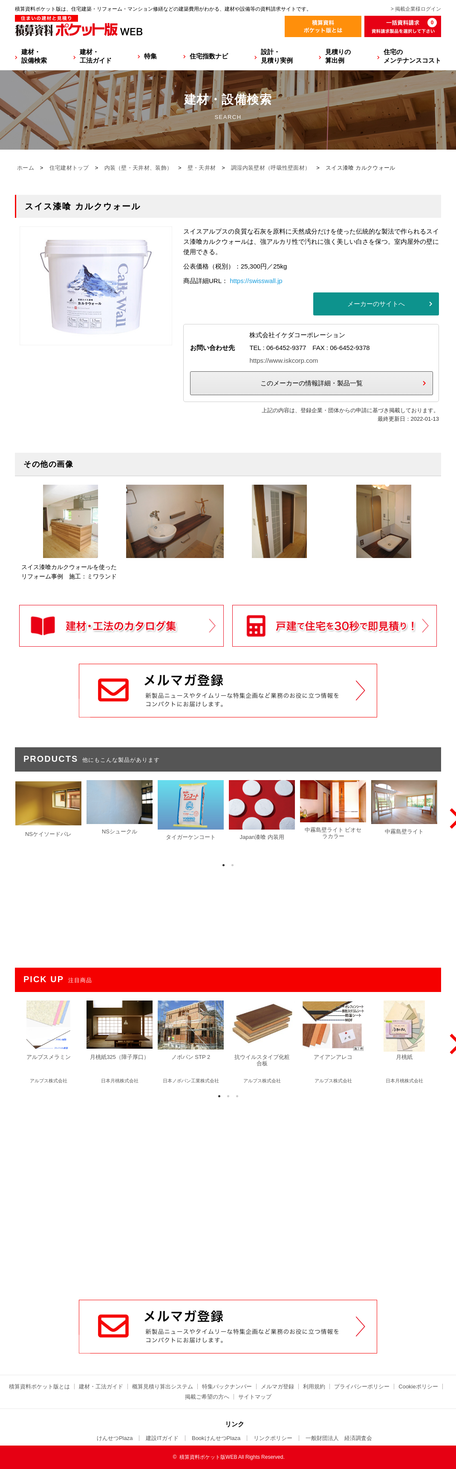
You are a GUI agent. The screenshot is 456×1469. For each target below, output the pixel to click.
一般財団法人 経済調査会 (339, 1438)
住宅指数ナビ (209, 56)
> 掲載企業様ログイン (416, 9)
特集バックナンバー (227, 1386)
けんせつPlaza (115, 1438)
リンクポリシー (273, 1438)
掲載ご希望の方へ (207, 1397)
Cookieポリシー (418, 1386)
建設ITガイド (162, 1438)
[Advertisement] (228, 1194)
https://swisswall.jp (256, 280)
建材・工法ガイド (96, 56)
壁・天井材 (202, 168)
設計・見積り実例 (277, 56)
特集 (150, 56)
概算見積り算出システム (162, 1386)
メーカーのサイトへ (376, 303)
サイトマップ (254, 1397)
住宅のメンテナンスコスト (412, 56)
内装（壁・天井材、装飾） (138, 168)
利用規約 (314, 1386)
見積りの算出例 (338, 56)
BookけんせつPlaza (216, 1438)
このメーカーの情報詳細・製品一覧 (311, 383)
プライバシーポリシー (362, 1386)
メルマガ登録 (277, 1386)
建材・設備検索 (34, 56)
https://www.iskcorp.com (283, 360)
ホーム (25, 168)
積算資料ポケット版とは (39, 1386)
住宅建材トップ (69, 168)
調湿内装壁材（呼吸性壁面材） (270, 168)
